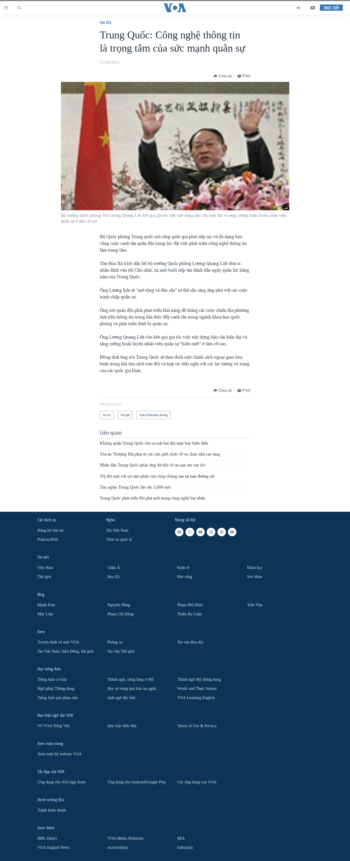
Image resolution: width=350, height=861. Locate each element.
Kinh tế (183, 567)
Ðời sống (184, 576)
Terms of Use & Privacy (197, 725)
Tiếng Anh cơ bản (52, 679)
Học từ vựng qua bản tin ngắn (131, 688)
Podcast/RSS (48, 539)
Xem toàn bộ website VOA (60, 753)
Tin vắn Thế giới (121, 651)
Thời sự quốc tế (119, 539)
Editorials (185, 847)
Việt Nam (45, 567)
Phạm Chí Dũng (120, 613)
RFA (181, 838)
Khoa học (255, 567)
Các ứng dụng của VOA (197, 781)
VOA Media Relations (125, 838)
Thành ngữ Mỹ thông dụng (199, 679)
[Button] (222, 76)
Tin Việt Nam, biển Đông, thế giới (66, 651)
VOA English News (54, 847)
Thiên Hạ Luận (189, 613)
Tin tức (106, 22)
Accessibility (117, 847)
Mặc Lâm (45, 613)
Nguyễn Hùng (118, 604)
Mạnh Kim (46, 604)
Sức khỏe (254, 576)
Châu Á (113, 567)
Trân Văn (254, 604)
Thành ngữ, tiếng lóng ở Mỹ (130, 679)
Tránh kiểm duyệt (52, 810)
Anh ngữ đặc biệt (121, 697)
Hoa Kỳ (113, 576)
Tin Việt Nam (117, 530)
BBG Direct (47, 838)
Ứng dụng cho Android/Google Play (136, 781)
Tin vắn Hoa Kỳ (190, 642)
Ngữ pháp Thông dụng (56, 688)
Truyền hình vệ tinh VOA (58, 642)
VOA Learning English (196, 697)
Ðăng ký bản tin (51, 530)
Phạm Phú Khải (190, 604)
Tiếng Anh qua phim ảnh (58, 697)
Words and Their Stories (197, 688)
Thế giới (44, 576)
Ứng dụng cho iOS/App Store (62, 781)
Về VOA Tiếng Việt (54, 725)
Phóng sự (115, 642)
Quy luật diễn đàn (121, 725)
